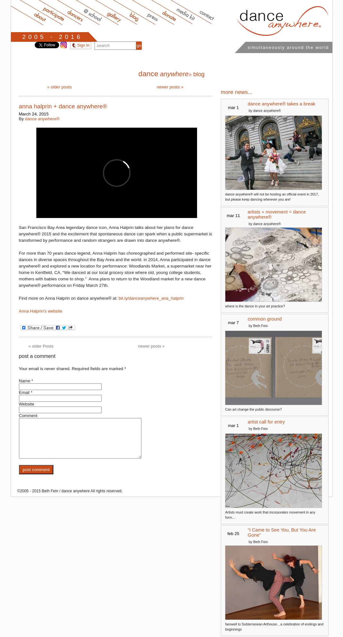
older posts (59, 87)
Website (26, 404)
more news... (237, 92)
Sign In (80, 45)
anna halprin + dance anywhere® (63, 106)
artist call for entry (266, 421)
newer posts (170, 87)
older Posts (41, 346)
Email (24, 392)
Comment (28, 415)
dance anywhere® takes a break (281, 103)
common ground (265, 319)
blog (171, 74)
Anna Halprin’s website (40, 311)
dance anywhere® (42, 118)
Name (25, 380)
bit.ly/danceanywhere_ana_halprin (151, 298)
